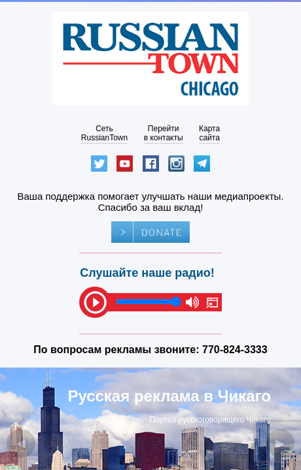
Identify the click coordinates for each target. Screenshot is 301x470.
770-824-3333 (235, 349)
